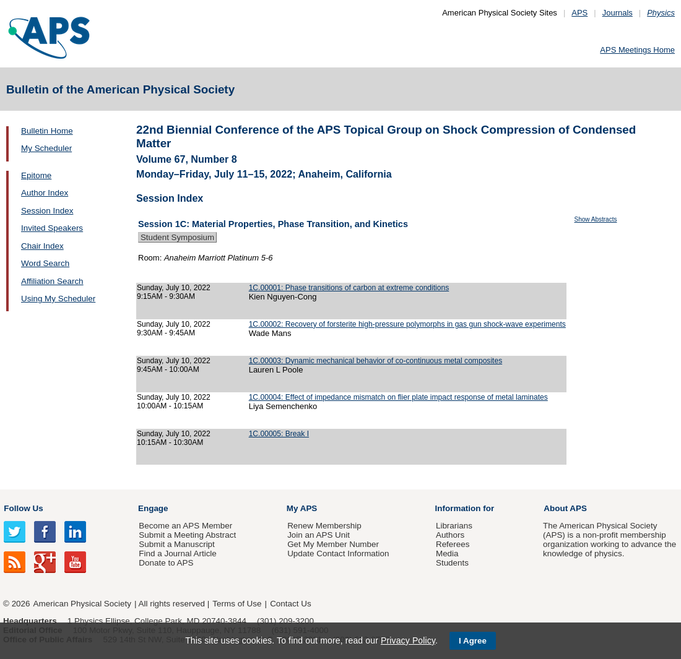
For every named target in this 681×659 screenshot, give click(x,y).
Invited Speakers (52, 228)
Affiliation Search (52, 281)
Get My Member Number (333, 544)
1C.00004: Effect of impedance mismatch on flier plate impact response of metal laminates (398, 397)
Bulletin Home (47, 131)
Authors (450, 535)
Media (447, 553)
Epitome (36, 175)
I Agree (473, 640)
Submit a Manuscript (176, 544)
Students (452, 562)
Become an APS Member (185, 525)
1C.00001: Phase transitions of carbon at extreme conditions (349, 287)
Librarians (454, 525)
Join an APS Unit (318, 535)
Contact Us (290, 603)
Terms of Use (236, 603)
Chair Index (42, 246)
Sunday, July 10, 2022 (173, 287)
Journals (617, 12)
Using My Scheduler (58, 298)
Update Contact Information (338, 553)
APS (579, 12)
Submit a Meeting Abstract (187, 535)
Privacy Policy (408, 640)
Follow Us (23, 508)
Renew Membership (324, 525)
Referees (453, 544)
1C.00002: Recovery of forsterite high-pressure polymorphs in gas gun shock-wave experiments (407, 324)
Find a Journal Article (177, 553)
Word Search (45, 263)
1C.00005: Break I (279, 433)
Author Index (44, 192)
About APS (565, 508)
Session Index (47, 210)
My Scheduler (46, 148)
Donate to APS (166, 562)
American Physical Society (82, 603)
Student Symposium (177, 237)
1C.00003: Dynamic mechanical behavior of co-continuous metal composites (376, 360)
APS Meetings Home (637, 49)
